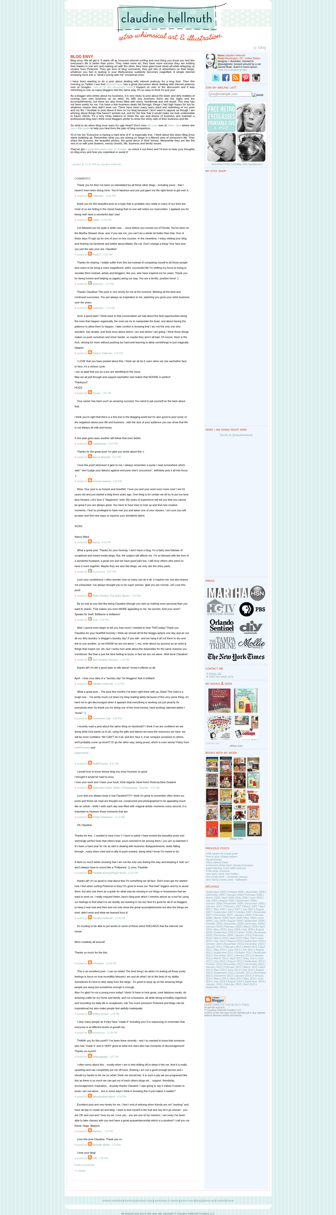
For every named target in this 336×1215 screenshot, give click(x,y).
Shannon (97, 283)
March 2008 (221, 917)
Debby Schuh (100, 1013)
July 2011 (248, 949)
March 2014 (221, 978)
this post (152, 125)
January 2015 (214, 984)
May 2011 (220, 949)
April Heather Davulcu (105, 659)
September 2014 (254, 981)
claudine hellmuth (102, 683)
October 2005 (236, 891)
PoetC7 (96, 254)
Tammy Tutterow (102, 353)
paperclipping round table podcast (226, 868)
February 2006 (253, 894)
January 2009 (214, 926)
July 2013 (248, 969)
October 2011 (244, 952)
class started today (217, 862)
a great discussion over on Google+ (106, 149)
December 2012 (254, 964)
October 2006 (214, 903)
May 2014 (250, 978)
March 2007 (250, 906)
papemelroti (81, 752)
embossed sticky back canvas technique (229, 865)
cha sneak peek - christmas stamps (227, 876)
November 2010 (233, 943)
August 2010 (234, 941)
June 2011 (234, 949)
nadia (95, 219)
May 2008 (250, 917)
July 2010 (219, 941)
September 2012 (254, 961)
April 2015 (249, 984)
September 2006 (246, 900)
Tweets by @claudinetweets (236, 435)
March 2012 (221, 958)
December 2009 (223, 935)
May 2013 (220, 969)
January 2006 (235, 894)
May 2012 (250, 958)
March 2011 (250, 946)
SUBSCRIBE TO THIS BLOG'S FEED (226, 1004)
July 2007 (248, 909)
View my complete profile (232, 69)
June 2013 (234, 969)
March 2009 (250, 926)
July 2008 (219, 920)
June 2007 (234, 909)
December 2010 (254, 943)
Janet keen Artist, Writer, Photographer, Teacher (120, 787)
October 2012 (214, 964)
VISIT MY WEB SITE (221, 676)
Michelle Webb (101, 1144)
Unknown (97, 195)
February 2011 (233, 946)
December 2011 (223, 955)
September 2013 (224, 972)
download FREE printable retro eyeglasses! (236, 164)
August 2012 (234, 961)
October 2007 (244, 912)
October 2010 (214, 943)
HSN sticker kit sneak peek (222, 853)
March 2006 (213, 897)
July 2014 (219, 981)
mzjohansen (99, 443)
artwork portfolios (112, 1200)
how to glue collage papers (222, 856)
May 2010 (250, 938)
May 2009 (220, 929)
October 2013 (244, 972)
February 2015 (233, 984)
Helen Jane (174, 125)
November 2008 (233, 923)
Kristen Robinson (102, 817)
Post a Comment (84, 1165)
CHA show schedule (218, 871)
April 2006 (228, 897)
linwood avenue (101, 481)
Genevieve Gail (101, 718)
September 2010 (254, 941)
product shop (145, 1200)
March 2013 (250, 967)
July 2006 (211, 900)
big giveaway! (214, 859)
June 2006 (256, 897)
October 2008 (214, 923)
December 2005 (215, 894)
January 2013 (214, 967)
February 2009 (233, 926)
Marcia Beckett (101, 457)
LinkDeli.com (213, 743)
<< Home (80, 1170)
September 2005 (216, 891)
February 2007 (233, 906)
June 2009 (234, 929)
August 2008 (234, 920)
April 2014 (236, 978)
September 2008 (254, 920)
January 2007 (214, 906)
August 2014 (234, 981)
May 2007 (220, 909)
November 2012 (233, 964)
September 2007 (224, 912)
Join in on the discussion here (113, 87)
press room (187, 1200)
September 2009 (224, 932)
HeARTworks (82, 747)
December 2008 (254, 923)
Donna (96, 393)
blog (198, 1200)
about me (208, 1200)
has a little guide (80, 128)
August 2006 (226, 900)
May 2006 (242, 897)
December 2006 (254, 903)
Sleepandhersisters (103, 1096)
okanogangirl (100, 1056)
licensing (130, 1200)
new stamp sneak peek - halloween (227, 879)
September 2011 (224, 952)
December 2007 (223, 915)
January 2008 (243, 915)
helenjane (98, 963)
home (230, 1200)
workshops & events (166, 1200)
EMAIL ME (215, 673)
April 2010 (236, 938)
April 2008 (236, 917)
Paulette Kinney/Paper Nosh (109, 872)
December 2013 (223, 975)
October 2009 (244, 932)
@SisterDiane (114, 84)
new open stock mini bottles (222, 873)
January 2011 (214, 946)
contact (220, 1200)
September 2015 (216, 987)
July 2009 (248, 929)
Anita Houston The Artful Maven (111, 595)
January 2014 (243, 975)
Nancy (96, 542)
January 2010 (243, 935)
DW (94, 1158)
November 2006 (233, 903)
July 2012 (219, 961)
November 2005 (255, 891)
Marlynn (97, 1131)
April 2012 (236, 958)
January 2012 (243, 955)
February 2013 (233, 967)
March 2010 (221, 938)
